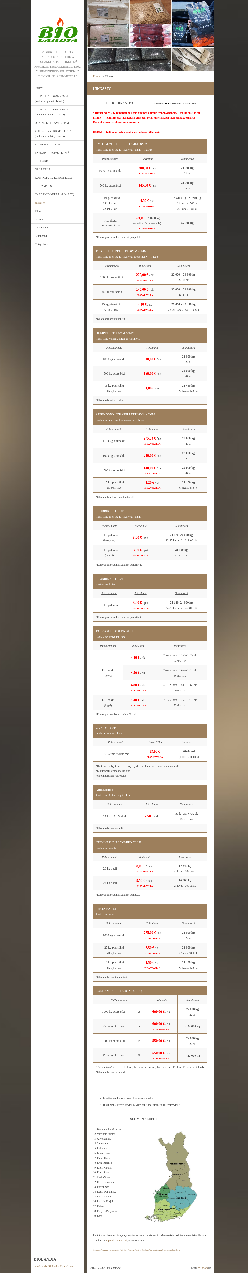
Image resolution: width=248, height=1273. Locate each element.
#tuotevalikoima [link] (155, 1250)
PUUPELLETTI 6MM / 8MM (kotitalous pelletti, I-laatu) (51, 99)
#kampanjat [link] (114, 1250)
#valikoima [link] (166, 1250)
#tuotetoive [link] (175, 1250)
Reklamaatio (42, 227)
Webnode (203, 1267)
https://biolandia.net (116, 1240)
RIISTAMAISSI (44, 186)
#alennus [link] (131, 1250)
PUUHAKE (41, 161)
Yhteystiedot (42, 244)
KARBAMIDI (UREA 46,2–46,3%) (54, 194)
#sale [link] (122, 1250)
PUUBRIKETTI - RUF (47, 144)
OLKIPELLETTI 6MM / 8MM (52, 122)
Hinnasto (40, 202)
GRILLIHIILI (42, 169)
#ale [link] (125, 1250)
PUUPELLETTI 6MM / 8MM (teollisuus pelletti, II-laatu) (51, 112)
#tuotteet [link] (145, 1250)
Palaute (39, 219)
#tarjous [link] (138, 1250)
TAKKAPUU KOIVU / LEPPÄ (52, 152)
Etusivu (39, 88)
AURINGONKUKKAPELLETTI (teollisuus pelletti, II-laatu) (53, 134)
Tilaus (38, 211)
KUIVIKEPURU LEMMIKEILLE (54, 177)
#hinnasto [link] (97, 1250)
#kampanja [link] (105, 1250)
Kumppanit (41, 235)
